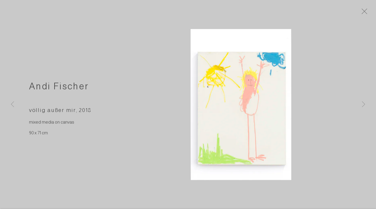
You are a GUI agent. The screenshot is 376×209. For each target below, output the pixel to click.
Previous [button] (12, 104)
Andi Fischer (59, 89)
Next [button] (363, 104)
